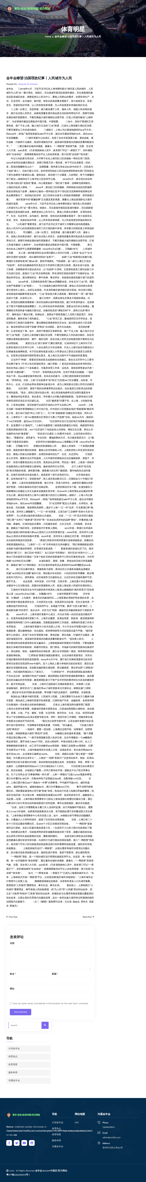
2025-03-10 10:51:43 (27, 84)
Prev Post (11, 917)
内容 (12, 943)
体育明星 (107, 7)
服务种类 (119, 7)
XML (77, 1122)
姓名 (13, 974)
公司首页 (66, 7)
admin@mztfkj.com (111, 1138)
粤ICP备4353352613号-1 (18, 1175)
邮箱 (55, 974)
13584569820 (109, 1127)
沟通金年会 (133, 7)
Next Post (88, 917)
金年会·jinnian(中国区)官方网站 (51, 1171)
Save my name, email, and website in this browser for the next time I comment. (50, 1003)
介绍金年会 (80, 7)
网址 (12, 989)
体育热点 (94, 7)
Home (48, 37)
